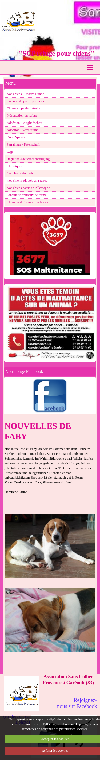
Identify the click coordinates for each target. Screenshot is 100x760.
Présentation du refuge (22, 115)
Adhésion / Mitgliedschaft (24, 123)
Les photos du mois (20, 173)
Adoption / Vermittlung (22, 130)
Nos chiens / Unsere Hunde (25, 94)
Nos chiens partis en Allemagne (28, 188)
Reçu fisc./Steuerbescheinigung (28, 159)
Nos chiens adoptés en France (27, 180)
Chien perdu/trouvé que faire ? (27, 202)
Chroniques (14, 166)
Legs (10, 152)
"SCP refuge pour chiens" (56, 53)
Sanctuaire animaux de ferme (27, 195)
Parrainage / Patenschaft (23, 144)
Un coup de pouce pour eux (25, 101)
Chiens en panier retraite (23, 108)
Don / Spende (16, 137)
